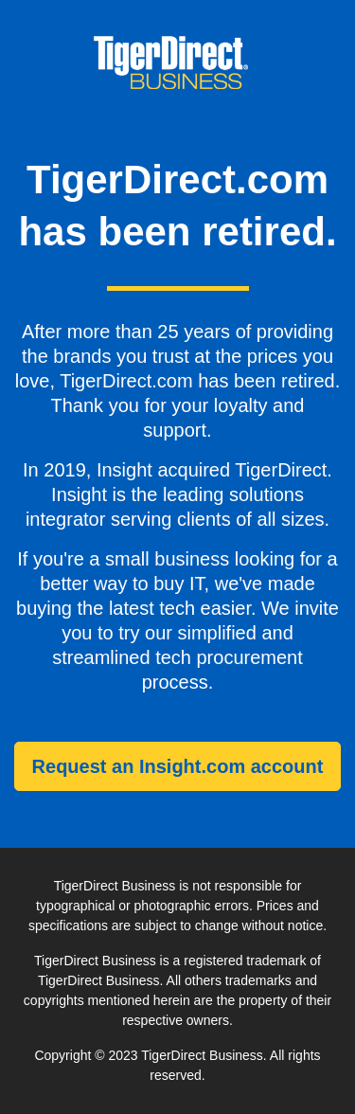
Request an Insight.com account (178, 766)
